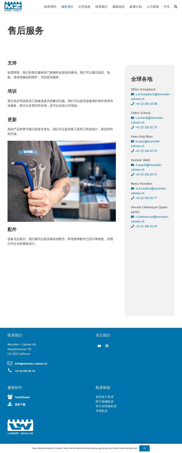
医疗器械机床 (105, 401)
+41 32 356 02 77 (146, 198)
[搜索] (175, 7)
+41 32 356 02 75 (146, 127)
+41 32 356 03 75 (146, 151)
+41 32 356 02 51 (146, 174)
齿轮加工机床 (105, 397)
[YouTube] (99, 346)
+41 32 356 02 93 (146, 226)
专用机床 (102, 411)
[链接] (13, 7)
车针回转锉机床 (106, 406)
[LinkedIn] (107, 346)
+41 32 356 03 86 (146, 104)
